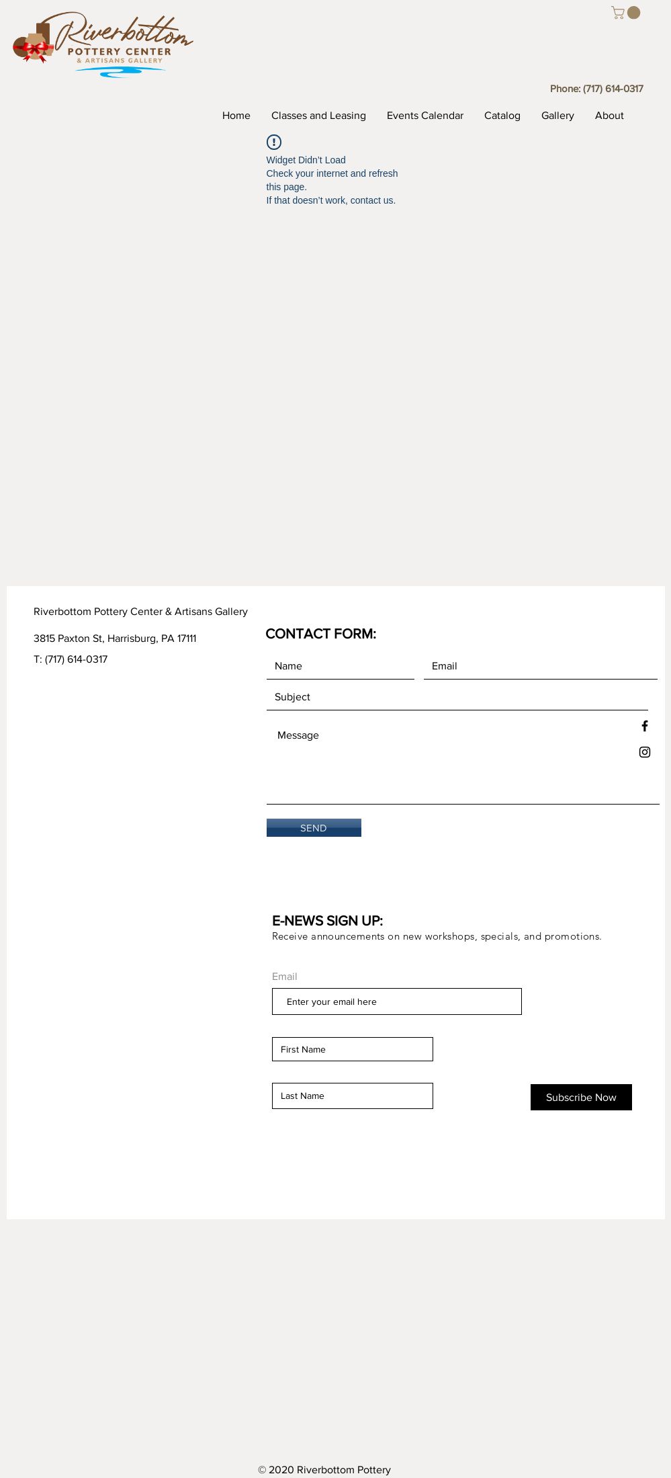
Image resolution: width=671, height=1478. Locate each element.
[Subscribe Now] (581, 1097)
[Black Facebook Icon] (644, 726)
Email (285, 976)
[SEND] (314, 828)
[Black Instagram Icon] (644, 752)
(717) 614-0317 (613, 88)
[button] (627, 12)
